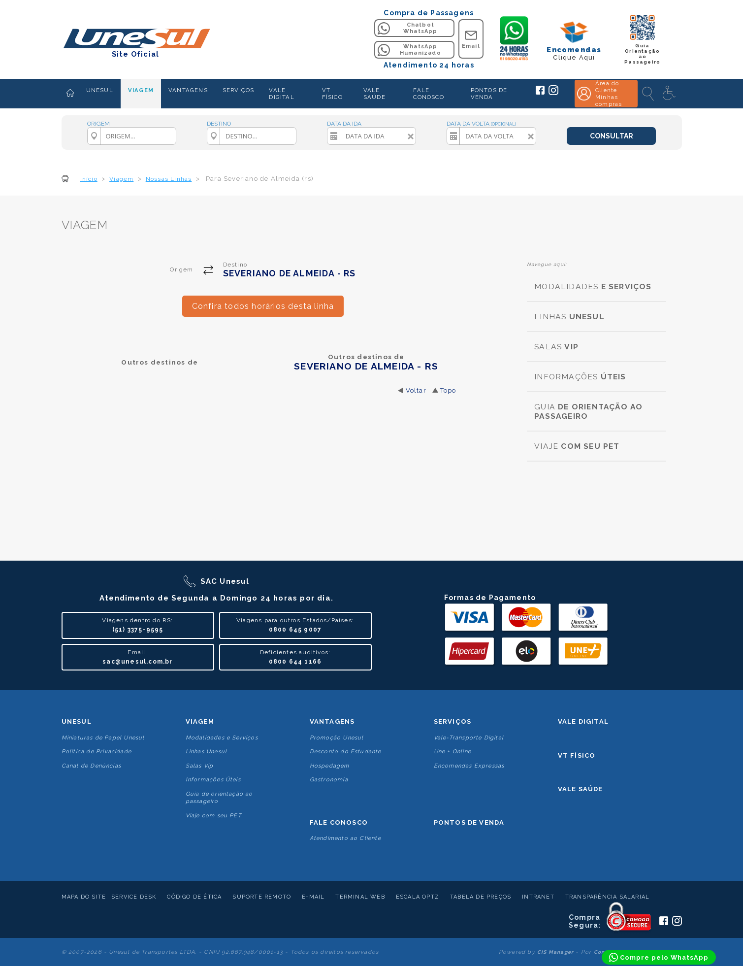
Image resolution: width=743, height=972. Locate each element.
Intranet (538, 897)
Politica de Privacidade (97, 751)
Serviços (453, 721)
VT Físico (577, 755)
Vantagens (332, 721)
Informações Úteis (213, 779)
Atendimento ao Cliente (345, 838)
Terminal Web (360, 897)
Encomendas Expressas (469, 766)
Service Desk (133, 897)
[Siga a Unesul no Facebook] (540, 92)
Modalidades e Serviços (222, 738)
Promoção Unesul (337, 738)
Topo (448, 390)
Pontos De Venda (469, 822)
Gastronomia (329, 779)
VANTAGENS (188, 90)
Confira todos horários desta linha (263, 306)
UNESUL (99, 90)
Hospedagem (330, 766)
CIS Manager (555, 952)
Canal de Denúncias (92, 766)
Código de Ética (194, 897)
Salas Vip (200, 766)
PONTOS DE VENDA (489, 94)
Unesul (77, 721)
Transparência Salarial (607, 897)
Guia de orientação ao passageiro (219, 797)
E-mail (313, 897)
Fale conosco (339, 822)
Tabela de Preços (480, 897)
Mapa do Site (84, 897)
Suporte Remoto (261, 897)
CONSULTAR (611, 136)
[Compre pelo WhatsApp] (659, 957)
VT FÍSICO (332, 94)
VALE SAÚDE (374, 94)
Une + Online (452, 751)
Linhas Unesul (206, 751)
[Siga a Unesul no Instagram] (553, 93)
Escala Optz (417, 897)
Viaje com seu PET (214, 815)
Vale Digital (583, 721)
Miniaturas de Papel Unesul (103, 738)
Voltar (416, 390)
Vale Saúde (580, 789)
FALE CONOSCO (428, 94)
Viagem (200, 721)
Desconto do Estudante (346, 751)
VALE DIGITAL (281, 94)
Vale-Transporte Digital (469, 738)
